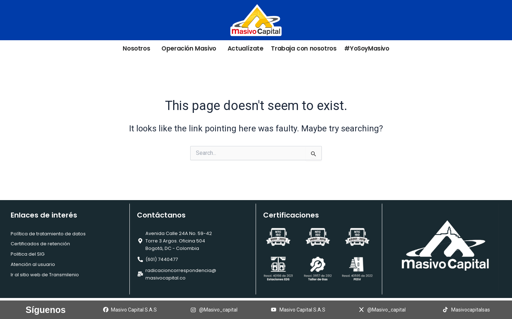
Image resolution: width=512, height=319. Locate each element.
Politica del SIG (27, 254)
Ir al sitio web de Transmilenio (45, 274)
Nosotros (138, 48)
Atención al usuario (33, 264)
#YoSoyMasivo (366, 48)
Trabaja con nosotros (303, 48)
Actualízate (245, 48)
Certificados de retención (40, 243)
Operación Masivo (190, 48)
